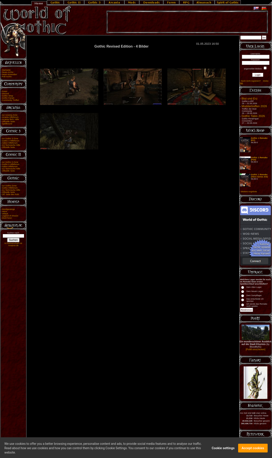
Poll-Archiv (7, 76)
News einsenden (9, 74)
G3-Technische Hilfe (11, 145)
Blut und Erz (250, 98)
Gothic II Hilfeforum (10, 164)
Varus (4, 211)
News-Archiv (7, 72)
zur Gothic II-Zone (10, 162)
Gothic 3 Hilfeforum (10, 141)
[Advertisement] (187, 22)
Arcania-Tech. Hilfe (10, 119)
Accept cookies (253, 450)
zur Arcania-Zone (9, 115)
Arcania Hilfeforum (10, 117)
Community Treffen (10, 100)
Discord (5, 94)
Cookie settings (223, 450)
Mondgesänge (8, 209)
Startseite (6, 70)
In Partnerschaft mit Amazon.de (13, 244)
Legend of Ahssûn (10, 216)
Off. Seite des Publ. (10, 194)
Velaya (5, 214)
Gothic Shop (7, 96)
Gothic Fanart (8, 98)
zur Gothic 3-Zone (10, 138)
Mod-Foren (7, 218)
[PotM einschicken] (255, 349)
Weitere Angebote (249, 191)
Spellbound (7, 124)
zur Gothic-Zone (9, 186)
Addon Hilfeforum (9, 143)
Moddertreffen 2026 (254, 106)
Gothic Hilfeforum (10, 188)
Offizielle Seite (8, 121)
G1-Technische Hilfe (11, 190)
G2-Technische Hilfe (11, 169)
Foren (4, 91)
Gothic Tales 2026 (253, 116)
